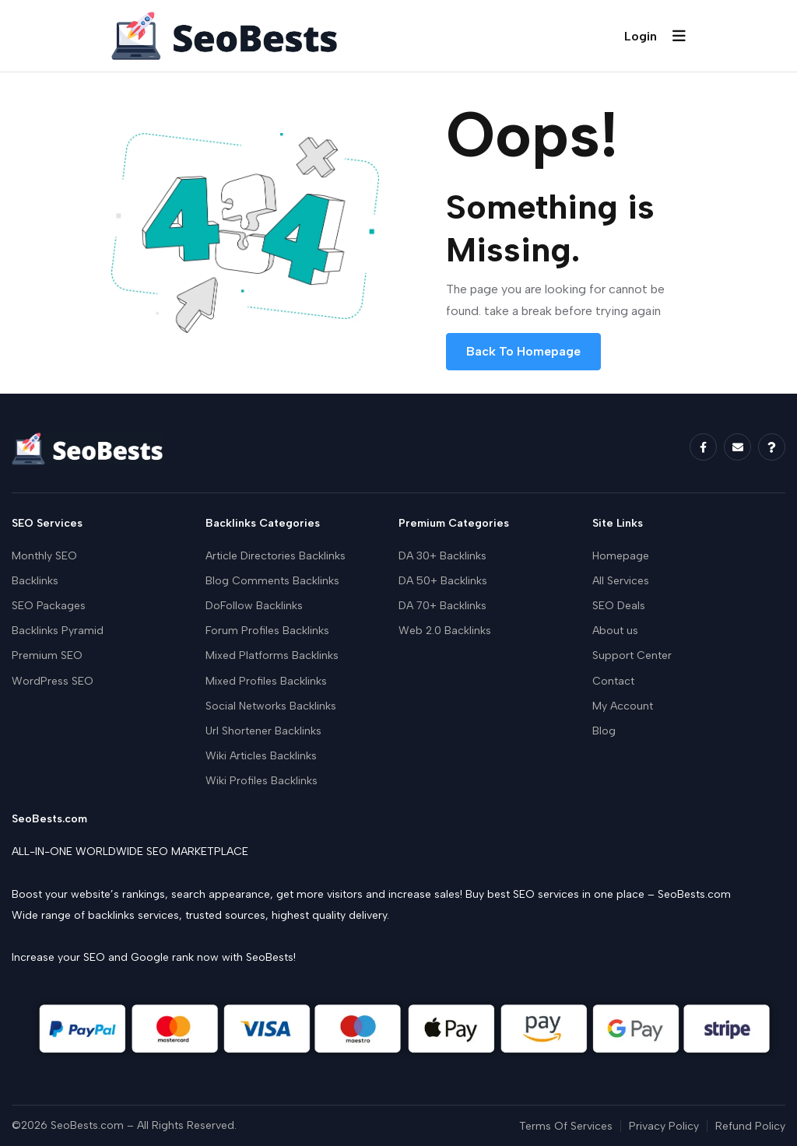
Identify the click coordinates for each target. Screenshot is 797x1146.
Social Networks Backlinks (270, 706)
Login (640, 36)
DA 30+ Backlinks (442, 555)
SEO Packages (49, 605)
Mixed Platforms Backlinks (272, 655)
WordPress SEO (52, 681)
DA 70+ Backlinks (442, 605)
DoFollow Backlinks (254, 605)
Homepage (620, 555)
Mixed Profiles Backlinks (266, 681)
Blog (604, 731)
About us (615, 630)
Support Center (632, 655)
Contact (613, 681)
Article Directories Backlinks (275, 555)
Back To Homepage (523, 351)
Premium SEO (47, 655)
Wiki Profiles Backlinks (261, 780)
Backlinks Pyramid (58, 630)
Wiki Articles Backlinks (261, 755)
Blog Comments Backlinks (272, 580)
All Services (620, 580)
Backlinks (35, 580)
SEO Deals (618, 605)
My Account (622, 706)
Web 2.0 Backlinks (444, 630)
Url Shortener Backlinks (263, 731)
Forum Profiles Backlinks (267, 630)
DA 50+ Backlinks (442, 580)
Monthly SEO (44, 555)
